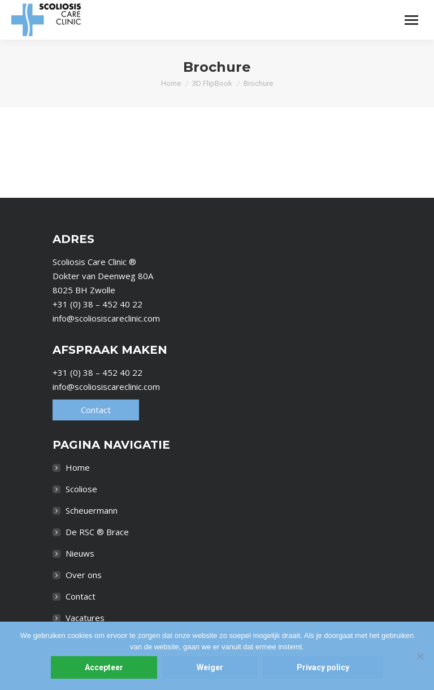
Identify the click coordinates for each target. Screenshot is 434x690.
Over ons (84, 574)
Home (78, 467)
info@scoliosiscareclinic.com (106, 318)
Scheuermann (92, 510)
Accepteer (104, 667)
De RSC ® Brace (97, 531)
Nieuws (80, 553)
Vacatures (85, 617)
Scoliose (81, 488)
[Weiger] (420, 656)
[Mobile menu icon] (411, 20)
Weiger (210, 667)
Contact (96, 409)
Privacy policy (323, 667)
